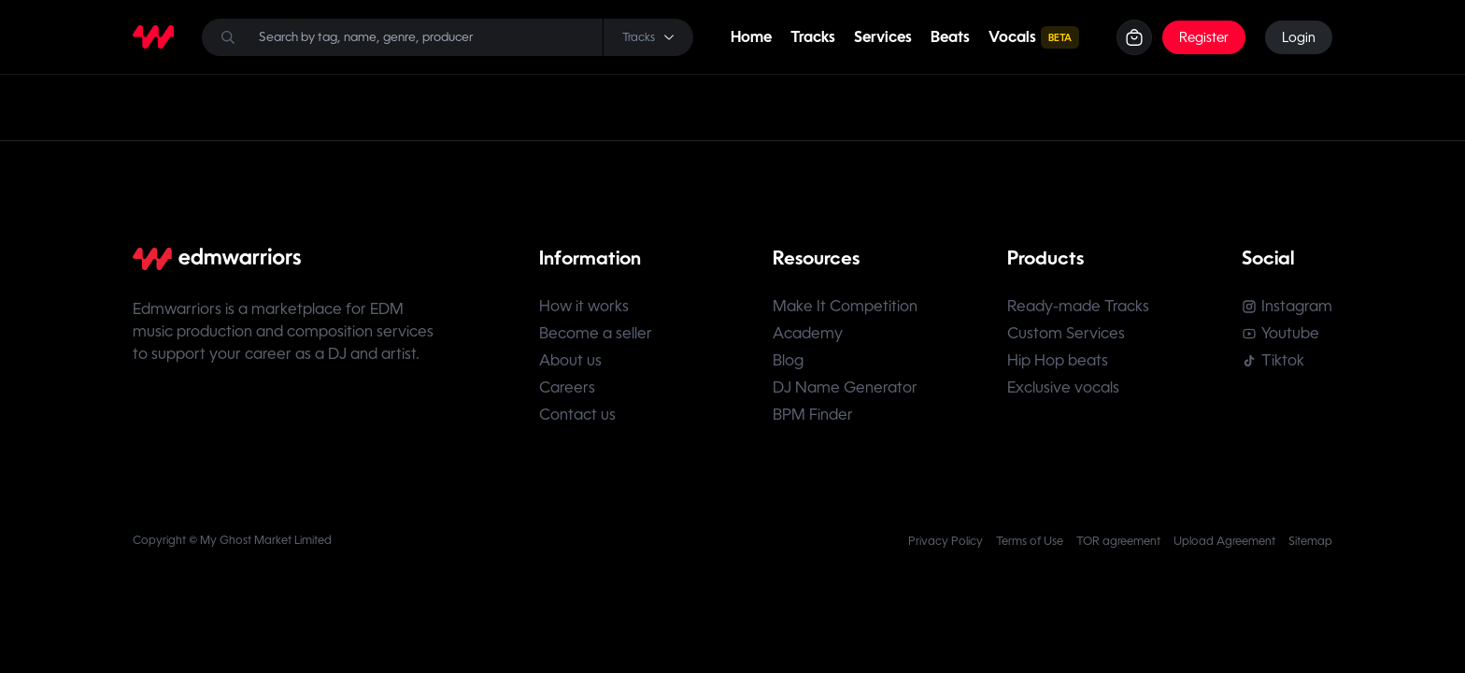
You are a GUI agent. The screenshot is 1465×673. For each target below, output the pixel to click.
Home (751, 37)
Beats (950, 37)
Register (1204, 37)
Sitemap (1310, 541)
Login (1299, 37)
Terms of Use (1029, 541)
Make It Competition (845, 306)
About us (570, 360)
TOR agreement (1118, 541)
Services (883, 37)
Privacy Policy (945, 541)
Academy (808, 333)
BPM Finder (813, 414)
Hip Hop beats (1057, 360)
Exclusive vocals (1063, 387)
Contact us (577, 414)
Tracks (812, 37)
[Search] (447, 37)
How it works (584, 306)
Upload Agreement (1224, 541)
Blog (788, 360)
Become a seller (595, 333)
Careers (567, 387)
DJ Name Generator (845, 387)
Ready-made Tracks (1078, 306)
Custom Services (1066, 333)
